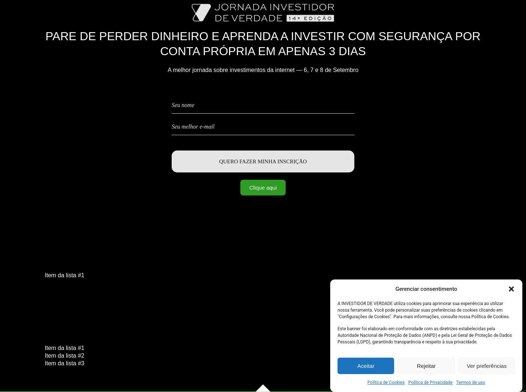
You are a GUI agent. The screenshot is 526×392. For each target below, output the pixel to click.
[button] (511, 290)
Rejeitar (426, 367)
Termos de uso (470, 383)
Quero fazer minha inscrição (263, 161)
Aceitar (365, 367)
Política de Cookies (386, 383)
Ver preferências (487, 367)
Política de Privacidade (430, 383)
